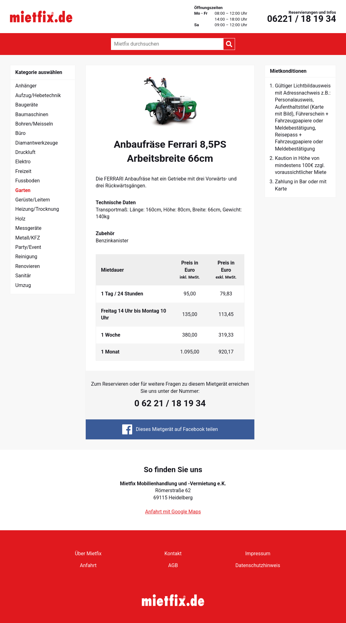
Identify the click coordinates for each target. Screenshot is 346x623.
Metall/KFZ (27, 238)
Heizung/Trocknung (37, 209)
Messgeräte (28, 228)
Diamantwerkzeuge (36, 143)
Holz (20, 219)
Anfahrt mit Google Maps (173, 512)
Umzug (23, 285)
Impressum (258, 553)
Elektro (23, 162)
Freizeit (23, 171)
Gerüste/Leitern (32, 200)
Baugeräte (26, 105)
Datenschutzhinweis (257, 565)
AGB (173, 565)
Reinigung (26, 257)
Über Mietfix (88, 553)
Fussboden (27, 181)
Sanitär (23, 276)
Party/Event (28, 247)
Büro (20, 133)
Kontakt (172, 553)
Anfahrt (88, 565)
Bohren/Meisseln (34, 124)
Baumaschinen (31, 114)
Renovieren (27, 266)
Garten (23, 190)
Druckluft (25, 152)
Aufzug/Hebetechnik (38, 95)
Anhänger (26, 86)
